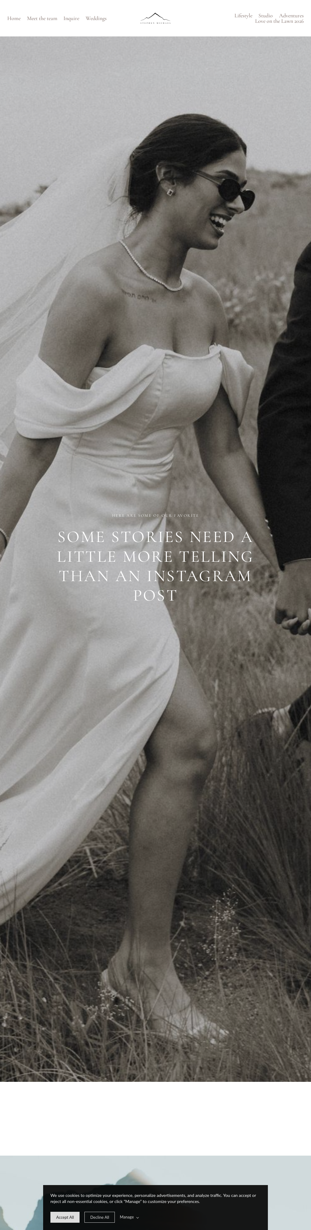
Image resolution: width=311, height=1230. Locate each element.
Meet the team (42, 18)
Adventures (291, 15)
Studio (265, 15)
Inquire (71, 18)
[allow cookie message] (65, 1217)
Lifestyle (243, 15)
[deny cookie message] (99, 1217)
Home (14, 18)
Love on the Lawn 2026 (279, 21)
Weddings (96, 18)
